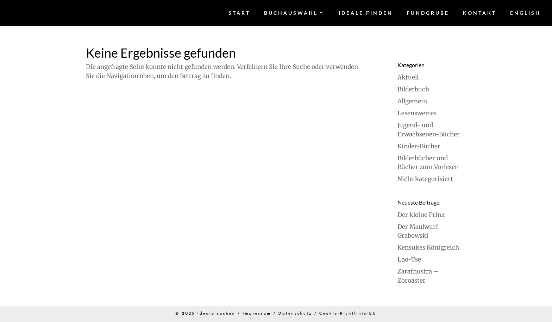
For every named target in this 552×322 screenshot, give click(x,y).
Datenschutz (295, 314)
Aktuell (408, 77)
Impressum (257, 314)
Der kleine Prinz (421, 215)
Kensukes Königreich (428, 247)
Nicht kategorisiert (425, 179)
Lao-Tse (409, 259)
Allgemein (412, 101)
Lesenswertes (417, 113)
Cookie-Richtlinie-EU (348, 314)
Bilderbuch (413, 89)
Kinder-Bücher (418, 146)
